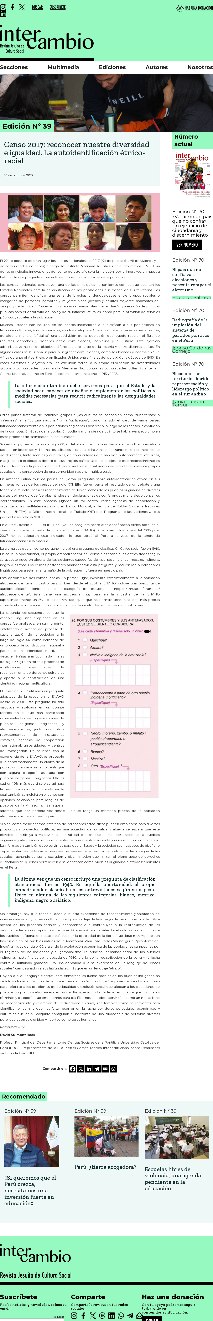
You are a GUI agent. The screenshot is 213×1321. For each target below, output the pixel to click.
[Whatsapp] (113, 1068)
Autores (157, 67)
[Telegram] (97, 1068)
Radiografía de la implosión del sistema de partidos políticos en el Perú (190, 330)
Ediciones (112, 67)
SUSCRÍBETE (58, 7)
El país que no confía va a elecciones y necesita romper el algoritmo (191, 280)
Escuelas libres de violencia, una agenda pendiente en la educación (173, 1179)
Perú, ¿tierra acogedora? (105, 1167)
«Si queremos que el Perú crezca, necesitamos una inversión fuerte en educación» (30, 1191)
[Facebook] (72, 1068)
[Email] (105, 1068)
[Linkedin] (89, 1068)
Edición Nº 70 (188, 211)
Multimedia (63, 67)
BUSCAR (37, 7)
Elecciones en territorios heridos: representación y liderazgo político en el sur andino (192, 384)
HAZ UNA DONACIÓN (199, 8)
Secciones (14, 67)
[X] (80, 1068)
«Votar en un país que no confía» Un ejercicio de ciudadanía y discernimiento (192, 225)
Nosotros (200, 67)
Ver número (187, 244)
